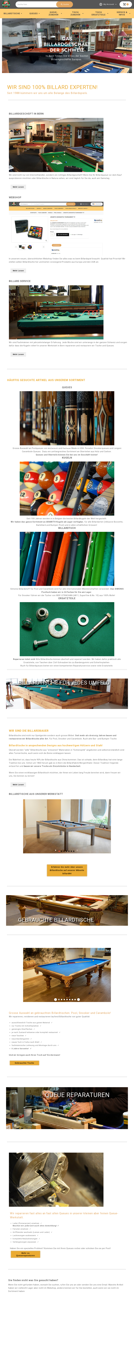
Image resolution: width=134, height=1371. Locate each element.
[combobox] (44, 4)
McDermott (52, 447)
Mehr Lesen (18, 186)
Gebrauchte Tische (24, 1062)
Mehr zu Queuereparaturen (25, 1253)
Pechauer (67, 447)
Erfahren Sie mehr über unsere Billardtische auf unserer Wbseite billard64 (67, 869)
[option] (67, 44)
